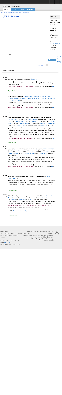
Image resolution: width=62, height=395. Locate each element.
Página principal (4, 12)
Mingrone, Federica (29, 153)
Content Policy (8, 235)
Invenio (8, 239)
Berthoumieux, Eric (33, 150)
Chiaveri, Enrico (23, 198)
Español (50, 235)
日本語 (44, 237)
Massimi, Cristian (44, 125)
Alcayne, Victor (43, 96)
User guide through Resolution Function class (19, 79)
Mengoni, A (40, 198)
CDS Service (9, 241)
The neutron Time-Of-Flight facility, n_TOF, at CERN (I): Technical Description (27, 176)
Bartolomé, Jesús (16, 100)
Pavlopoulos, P (49, 198)
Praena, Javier (43, 153)
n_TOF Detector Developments (15, 96)
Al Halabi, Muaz (17, 98)
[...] (27, 106)
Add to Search (42, 65)
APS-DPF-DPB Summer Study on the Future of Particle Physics (25, 209)
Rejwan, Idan (43, 123)
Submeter (15, 9)
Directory (57, 2)
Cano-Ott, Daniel (49, 150)
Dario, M (32, 198)
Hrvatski (35, 237)
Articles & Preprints (11, 12)
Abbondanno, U (33, 196)
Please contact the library (28, 211)
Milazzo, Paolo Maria (13, 153)
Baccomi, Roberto (18, 150)
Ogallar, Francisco (24, 123)
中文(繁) (51, 241)
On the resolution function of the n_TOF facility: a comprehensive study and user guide (29, 117)
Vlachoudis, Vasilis (12, 119)
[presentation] (11, 148)
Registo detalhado (12, 91)
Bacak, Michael (43, 98)
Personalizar (30, 9)
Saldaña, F (13, 199)
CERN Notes (18, 12)
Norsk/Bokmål (28, 239)
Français (30, 237)
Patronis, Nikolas (28, 96)
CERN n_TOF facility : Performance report (18, 196)
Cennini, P (14, 198)
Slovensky (50, 239)
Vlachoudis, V (22, 199)
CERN (4, 1)
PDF (53, 86)
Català (30, 235)
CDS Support (7, 242)
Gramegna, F (18, 152)
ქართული (50, 237)
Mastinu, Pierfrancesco (48, 148)
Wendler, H (31, 199)
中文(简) (46, 241)
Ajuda (22, 9)
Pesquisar (7, 9)
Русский (44, 239)
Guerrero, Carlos (22, 125)
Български (25, 235)
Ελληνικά (40, 235)
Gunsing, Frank (35, 121)
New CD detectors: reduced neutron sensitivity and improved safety (25, 148)
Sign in (51, 2)
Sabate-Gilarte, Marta (33, 119)
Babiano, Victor (35, 98)
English (46, 235)
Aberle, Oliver (36, 96)
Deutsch (35, 235)
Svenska (41, 241)
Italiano (40, 237)
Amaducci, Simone (26, 98)
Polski (33, 239)
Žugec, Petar (34, 79)
